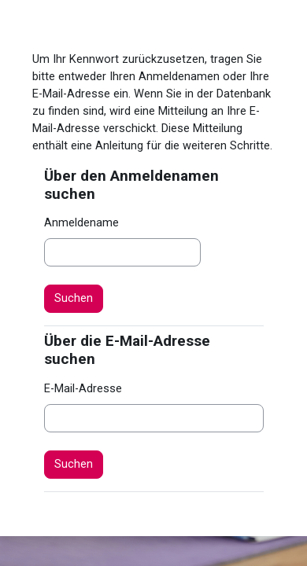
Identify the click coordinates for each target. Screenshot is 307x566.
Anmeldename (81, 222)
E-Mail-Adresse (83, 388)
